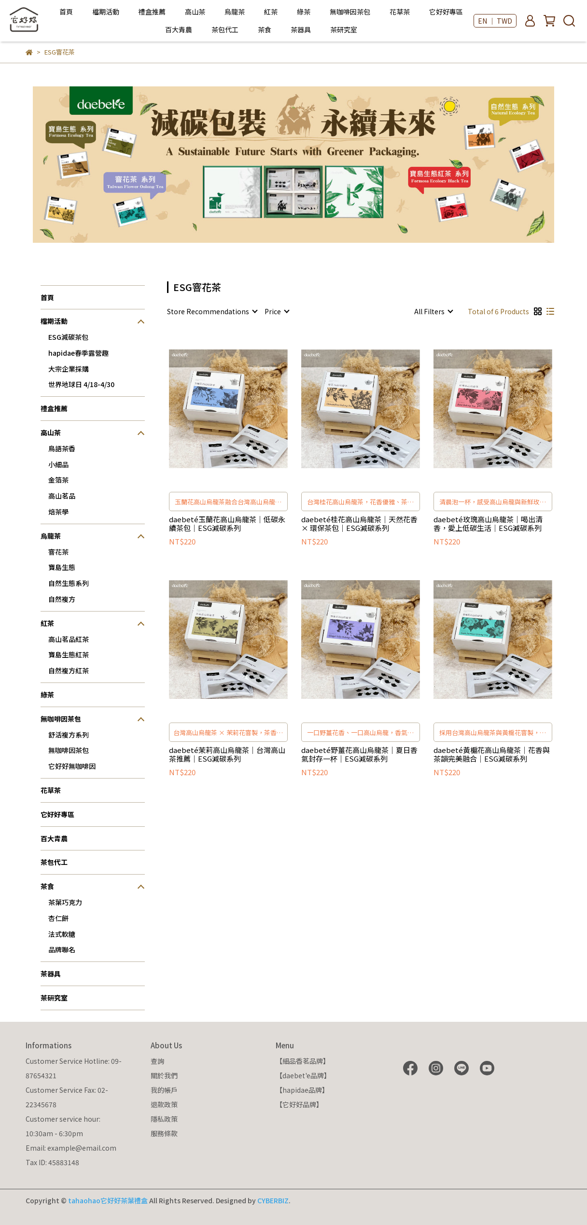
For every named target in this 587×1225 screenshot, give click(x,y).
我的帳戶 (164, 1090)
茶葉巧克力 (65, 902)
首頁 (66, 11)
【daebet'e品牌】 (303, 1075)
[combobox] (212, 311)
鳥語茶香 (61, 448)
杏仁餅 (58, 918)
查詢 (157, 1061)
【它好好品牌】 (299, 1104)
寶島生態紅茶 (68, 654)
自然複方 (61, 599)
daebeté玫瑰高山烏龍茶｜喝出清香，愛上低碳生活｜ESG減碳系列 (488, 523)
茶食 (264, 29)
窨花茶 (58, 552)
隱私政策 (164, 1119)
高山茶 (195, 11)
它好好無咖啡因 (72, 766)
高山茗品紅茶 (68, 639)
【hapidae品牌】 (302, 1090)
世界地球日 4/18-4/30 (81, 384)
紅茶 (271, 11)
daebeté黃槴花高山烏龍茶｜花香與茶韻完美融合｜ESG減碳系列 (491, 754)
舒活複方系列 (68, 734)
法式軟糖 (61, 934)
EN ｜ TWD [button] (495, 20)
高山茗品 (61, 496)
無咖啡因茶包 (350, 11)
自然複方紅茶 (68, 670)
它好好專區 (446, 11)
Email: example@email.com (71, 1148)
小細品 (58, 464)
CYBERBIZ (273, 1200)
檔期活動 (105, 11)
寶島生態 (61, 567)
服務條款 (164, 1133)
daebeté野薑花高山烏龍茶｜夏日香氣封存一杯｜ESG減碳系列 (359, 754)
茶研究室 (343, 29)
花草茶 (400, 11)
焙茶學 (58, 511)
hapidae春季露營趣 (78, 353)
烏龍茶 (234, 11)
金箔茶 (58, 480)
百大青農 (178, 29)
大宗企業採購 (68, 369)
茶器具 (301, 29)
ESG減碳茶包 (68, 337)
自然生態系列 (68, 583)
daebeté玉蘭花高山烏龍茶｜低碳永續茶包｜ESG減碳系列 (227, 523)
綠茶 (303, 11)
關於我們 (164, 1075)
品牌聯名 (61, 949)
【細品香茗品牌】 (303, 1061)
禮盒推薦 (152, 11)
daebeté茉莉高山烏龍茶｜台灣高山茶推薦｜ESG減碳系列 (227, 754)
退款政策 (164, 1104)
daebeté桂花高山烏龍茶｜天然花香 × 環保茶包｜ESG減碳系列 (359, 523)
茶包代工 (224, 29)
